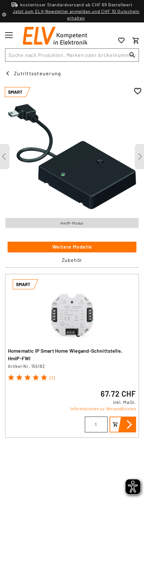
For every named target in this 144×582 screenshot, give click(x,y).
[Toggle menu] (9, 35)
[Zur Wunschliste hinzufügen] (137, 91)
